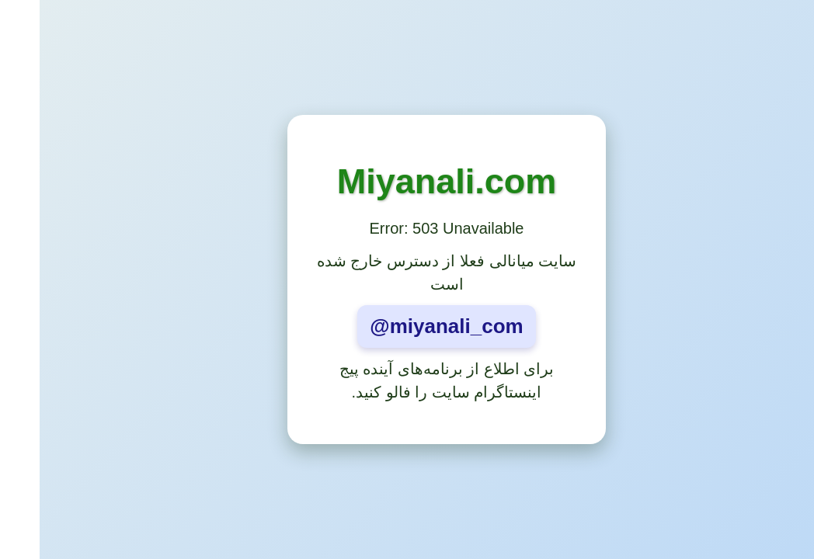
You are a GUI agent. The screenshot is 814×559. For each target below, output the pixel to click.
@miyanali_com (406, 326)
